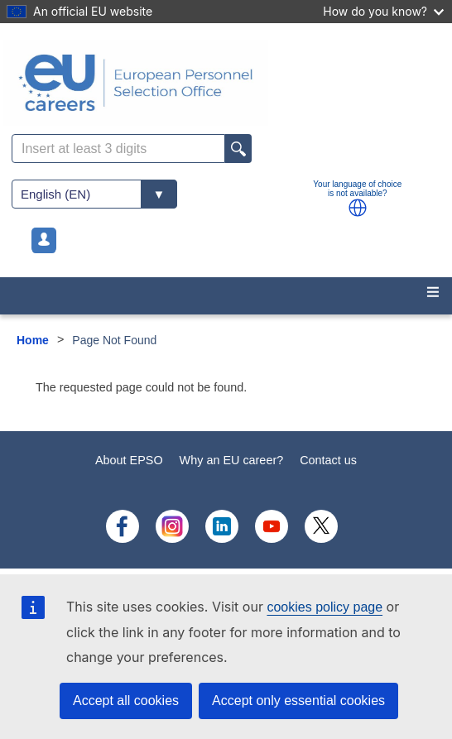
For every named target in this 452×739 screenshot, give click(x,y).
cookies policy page (324, 607)
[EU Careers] (226, 83)
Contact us (328, 460)
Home (33, 340)
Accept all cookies (126, 700)
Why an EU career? (232, 460)
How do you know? (383, 11)
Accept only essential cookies (298, 700)
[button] (358, 208)
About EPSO (129, 460)
